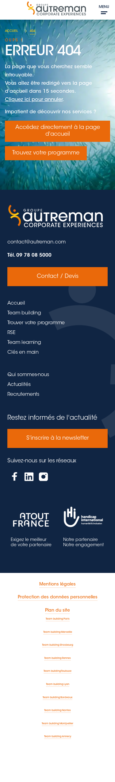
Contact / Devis (58, 276)
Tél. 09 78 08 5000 (29, 255)
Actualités (18, 384)
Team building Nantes (57, 710)
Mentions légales (57, 584)
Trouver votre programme (36, 323)
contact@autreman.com (36, 242)
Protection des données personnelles (58, 597)
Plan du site (57, 611)
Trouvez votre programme (45, 153)
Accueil (16, 303)
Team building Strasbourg (57, 645)
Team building (24, 313)
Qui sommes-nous (28, 374)
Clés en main (23, 352)
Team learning (24, 342)
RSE (11, 332)
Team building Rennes (57, 658)
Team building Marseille (57, 632)
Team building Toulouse (57, 671)
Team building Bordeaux (57, 697)
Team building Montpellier (57, 723)
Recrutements (23, 394)
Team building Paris (58, 619)
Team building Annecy (57, 736)
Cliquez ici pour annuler (34, 99)
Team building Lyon (57, 684)
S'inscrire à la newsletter (57, 438)
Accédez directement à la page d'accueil (57, 131)
